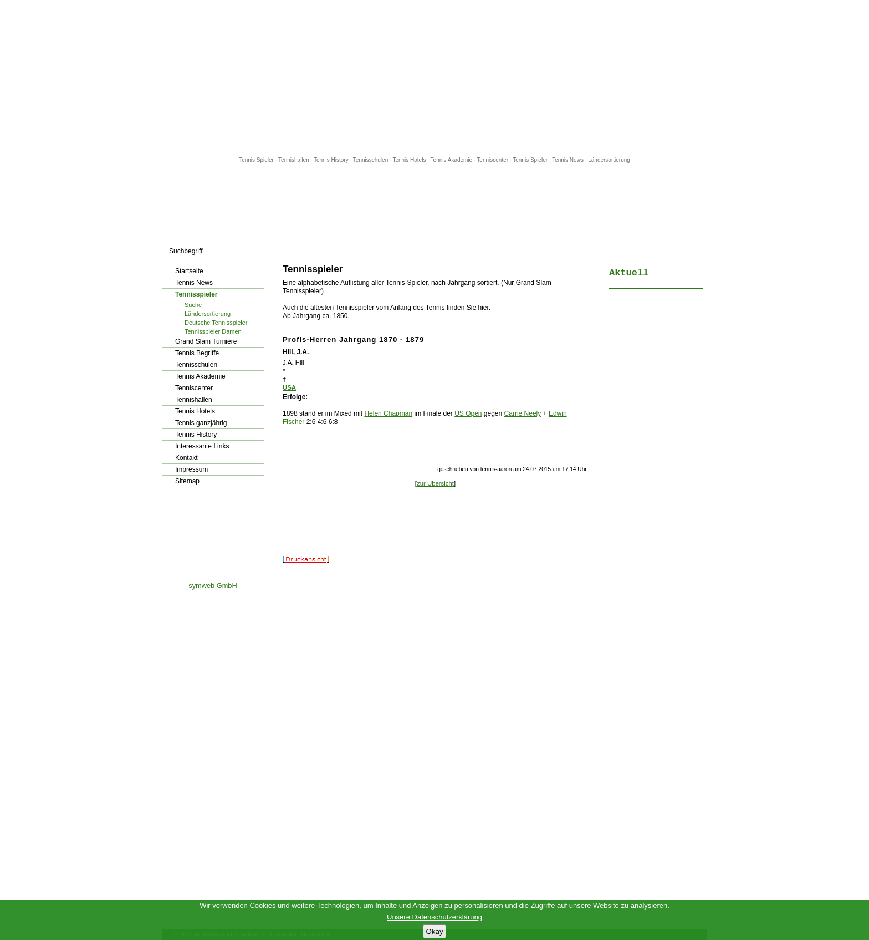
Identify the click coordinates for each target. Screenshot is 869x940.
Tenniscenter (492, 160)
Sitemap (187, 481)
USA (289, 387)
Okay (434, 931)
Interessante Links (202, 446)
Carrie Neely (522, 413)
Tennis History (331, 160)
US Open (468, 413)
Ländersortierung (609, 160)
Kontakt (186, 458)
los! (265, 251)
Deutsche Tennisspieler (216, 322)
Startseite (189, 271)
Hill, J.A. (296, 352)
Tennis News (568, 160)
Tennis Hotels (409, 160)
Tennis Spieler (256, 160)
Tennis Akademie (452, 160)
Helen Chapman (388, 413)
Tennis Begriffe (197, 353)
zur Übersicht (435, 483)
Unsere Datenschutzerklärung (434, 917)
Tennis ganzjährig (201, 423)
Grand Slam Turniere (206, 341)
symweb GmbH (212, 585)
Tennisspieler (196, 294)
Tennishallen (294, 160)
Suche (193, 305)
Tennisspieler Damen (213, 331)
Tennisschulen (370, 160)
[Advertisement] (434, 77)
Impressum (191, 469)
